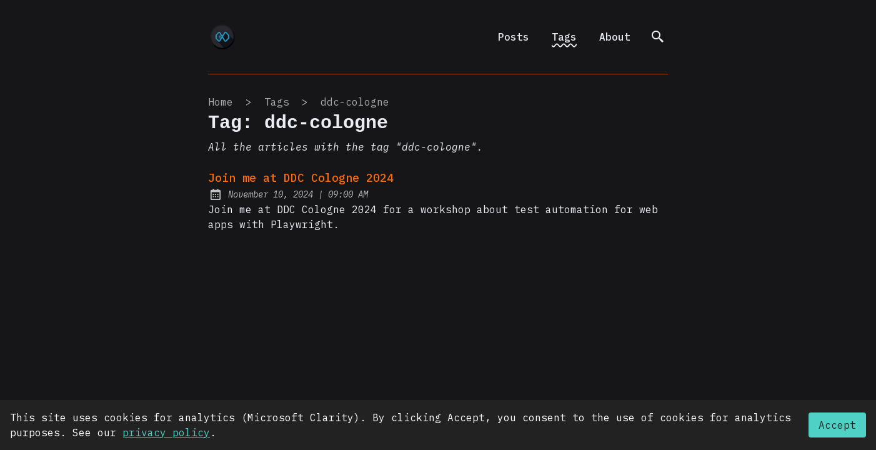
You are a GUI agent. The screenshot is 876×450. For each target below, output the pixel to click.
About (614, 37)
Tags (564, 37)
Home (220, 102)
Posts (513, 37)
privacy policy (166, 432)
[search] (658, 37)
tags (276, 102)
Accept (837, 425)
